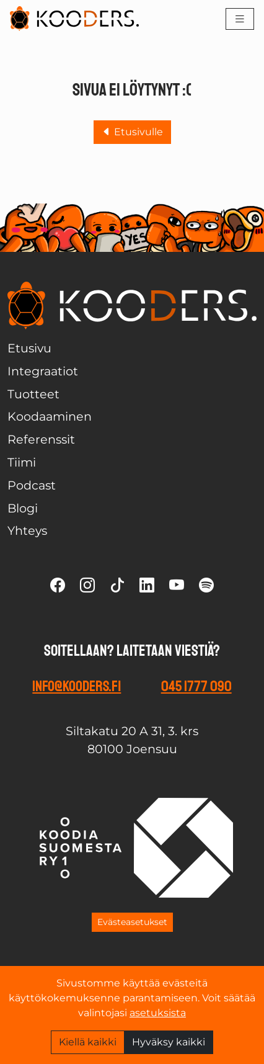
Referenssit (41, 439)
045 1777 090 (196, 686)
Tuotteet (33, 394)
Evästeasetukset (132, 922)
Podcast (31, 485)
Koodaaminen (49, 416)
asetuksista (158, 1013)
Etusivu (29, 348)
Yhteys (27, 530)
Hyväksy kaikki (168, 1042)
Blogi (22, 508)
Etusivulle (132, 132)
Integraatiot (42, 371)
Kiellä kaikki (88, 1042)
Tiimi (21, 462)
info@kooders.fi (76, 686)
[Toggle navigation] (240, 19)
